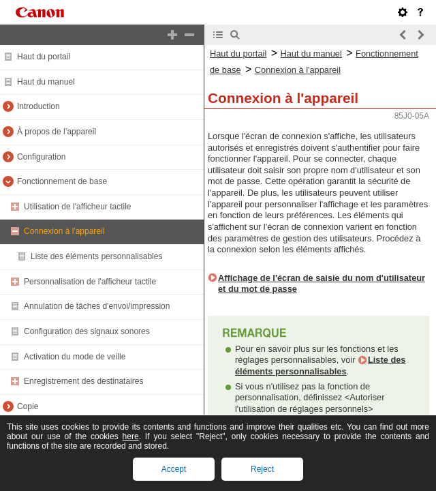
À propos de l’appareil (56, 131)
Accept (174, 469)
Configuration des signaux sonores (87, 331)
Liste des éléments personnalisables (96, 256)
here (131, 436)
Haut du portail (43, 56)
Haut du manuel (46, 82)
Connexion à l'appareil (64, 231)
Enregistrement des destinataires (83, 381)
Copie (27, 406)
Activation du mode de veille (74, 356)
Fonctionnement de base (62, 181)
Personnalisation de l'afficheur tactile (90, 281)
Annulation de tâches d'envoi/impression (97, 306)
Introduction (38, 106)
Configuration (41, 157)
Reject (262, 469)
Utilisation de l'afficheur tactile (77, 206)
